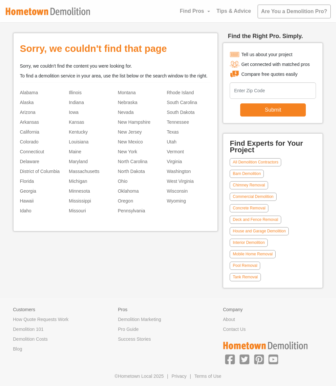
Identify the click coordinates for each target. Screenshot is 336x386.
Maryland (78, 161)
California (29, 132)
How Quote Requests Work (41, 319)
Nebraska (127, 102)
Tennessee (178, 122)
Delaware (29, 161)
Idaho (26, 210)
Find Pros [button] (192, 11)
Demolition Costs (30, 339)
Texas (173, 132)
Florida (27, 181)
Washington (179, 171)
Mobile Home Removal (252, 254)
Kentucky (78, 132)
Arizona (27, 112)
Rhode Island (180, 92)
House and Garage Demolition (259, 231)
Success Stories (134, 339)
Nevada (126, 112)
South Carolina (182, 102)
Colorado (29, 141)
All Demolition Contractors (255, 162)
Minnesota (79, 191)
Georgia (28, 191)
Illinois (75, 92)
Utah (172, 141)
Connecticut (32, 151)
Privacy (179, 376)
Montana (127, 92)
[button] (230, 359)
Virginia (174, 161)
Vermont (175, 151)
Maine (75, 151)
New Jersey (130, 132)
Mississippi (80, 201)
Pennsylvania (131, 210)
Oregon (125, 201)
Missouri (77, 210)
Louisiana (79, 141)
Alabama (29, 92)
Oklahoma (128, 191)
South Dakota (181, 112)
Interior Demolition (248, 242)
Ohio (123, 181)
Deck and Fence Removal (255, 219)
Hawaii (27, 201)
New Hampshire (134, 122)
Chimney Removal (249, 185)
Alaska (27, 102)
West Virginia (180, 181)
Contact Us (234, 329)
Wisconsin (177, 191)
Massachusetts (84, 171)
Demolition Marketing (139, 319)
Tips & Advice (234, 11)
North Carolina (132, 161)
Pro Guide (128, 329)
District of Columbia (40, 171)
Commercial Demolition (253, 196)
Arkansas (29, 122)
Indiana (76, 102)
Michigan (78, 181)
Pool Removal (245, 265)
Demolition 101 (28, 329)
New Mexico (130, 141)
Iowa (74, 112)
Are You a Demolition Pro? (294, 11)
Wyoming (176, 201)
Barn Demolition (247, 173)
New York (127, 151)
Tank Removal (245, 277)
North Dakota (131, 171)
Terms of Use (207, 376)
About (229, 319)
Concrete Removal (249, 208)
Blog (17, 349)
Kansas (76, 122)
